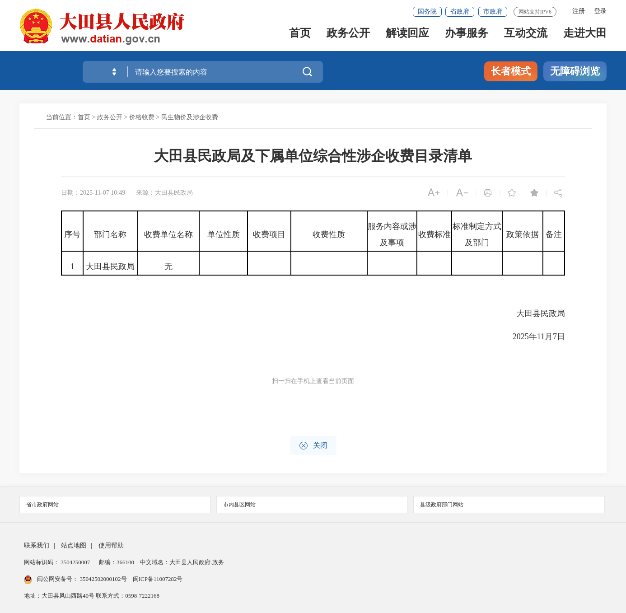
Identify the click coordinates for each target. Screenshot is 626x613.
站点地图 (73, 545)
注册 (578, 11)
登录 (600, 11)
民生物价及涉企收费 (189, 117)
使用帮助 (111, 545)
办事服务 (466, 37)
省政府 (459, 11)
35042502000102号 (103, 579)
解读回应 (407, 37)
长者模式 (511, 71)
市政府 (492, 11)
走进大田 (585, 37)
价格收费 (141, 117)
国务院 (427, 11)
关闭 (313, 445)
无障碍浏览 (575, 71)
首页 (300, 37)
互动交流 (525, 37)
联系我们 (36, 545)
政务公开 (348, 37)
